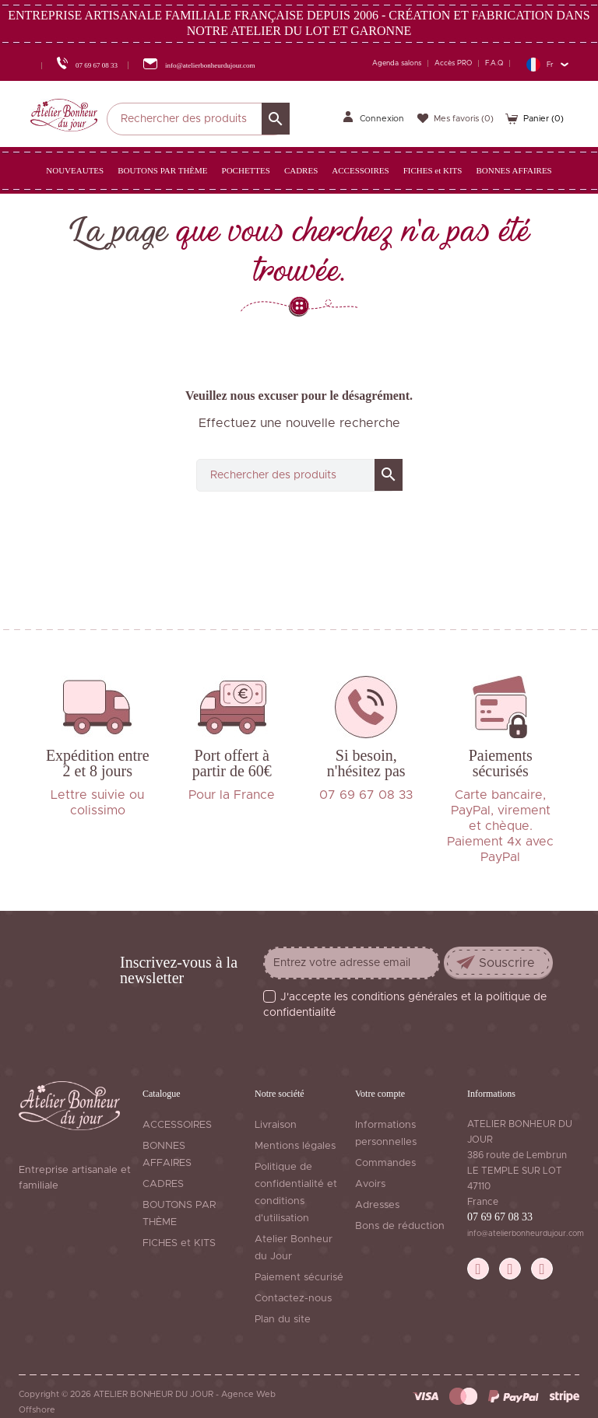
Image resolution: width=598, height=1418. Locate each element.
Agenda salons (396, 63)
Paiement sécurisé (299, 1278)
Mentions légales (295, 1146)
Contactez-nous (293, 1299)
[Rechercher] (198, 119)
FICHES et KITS (179, 1243)
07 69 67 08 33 (500, 1217)
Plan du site (283, 1320)
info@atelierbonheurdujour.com (525, 1234)
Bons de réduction (400, 1226)
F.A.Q (494, 63)
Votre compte (380, 1093)
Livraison (276, 1125)
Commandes (385, 1163)
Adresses (377, 1205)
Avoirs (370, 1184)
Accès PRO (453, 63)
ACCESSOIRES (177, 1125)
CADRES (163, 1184)
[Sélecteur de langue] (547, 64)
